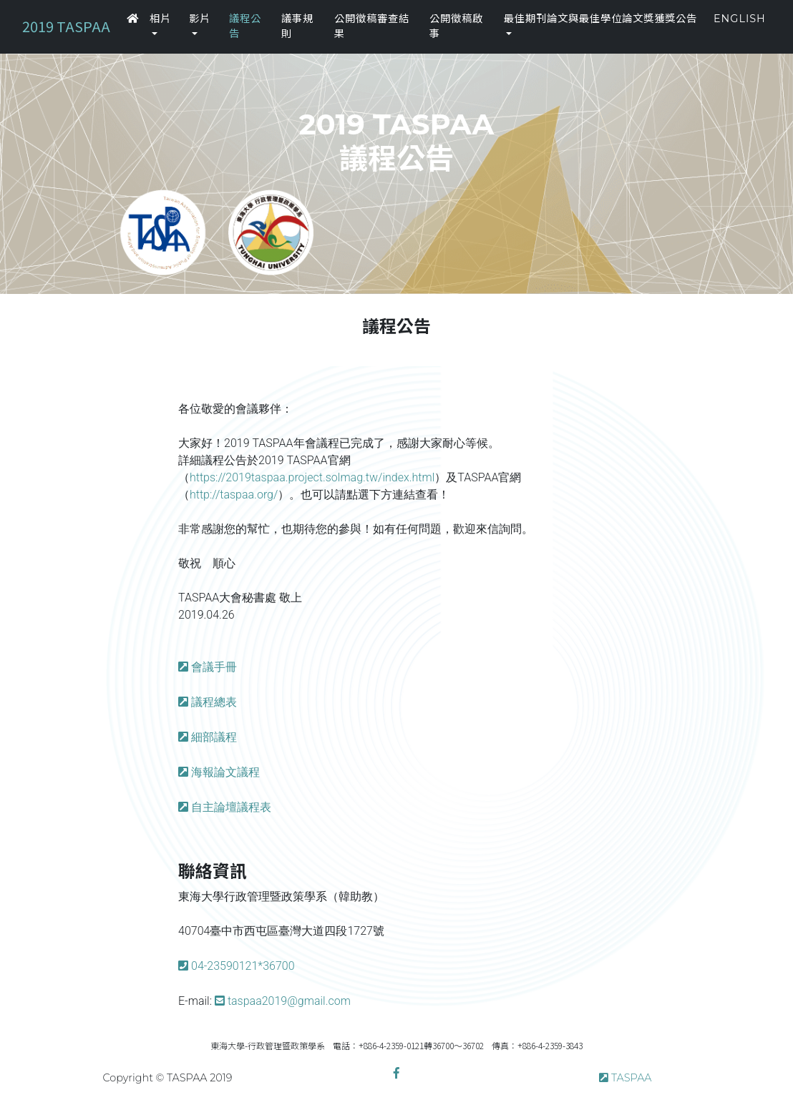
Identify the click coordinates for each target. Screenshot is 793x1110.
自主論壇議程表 (231, 807)
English (740, 18)
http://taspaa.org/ (234, 494)
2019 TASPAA (66, 26)
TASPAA (631, 1077)
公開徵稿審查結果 (371, 26)
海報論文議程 (225, 772)
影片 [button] (199, 18)
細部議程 (214, 737)
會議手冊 (214, 667)
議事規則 (297, 26)
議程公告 (245, 26)
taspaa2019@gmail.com (289, 1001)
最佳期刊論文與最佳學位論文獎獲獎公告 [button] (600, 18)
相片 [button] (160, 18)
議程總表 (214, 702)
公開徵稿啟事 (456, 26)
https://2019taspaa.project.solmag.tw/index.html (312, 477)
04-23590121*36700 (243, 966)
